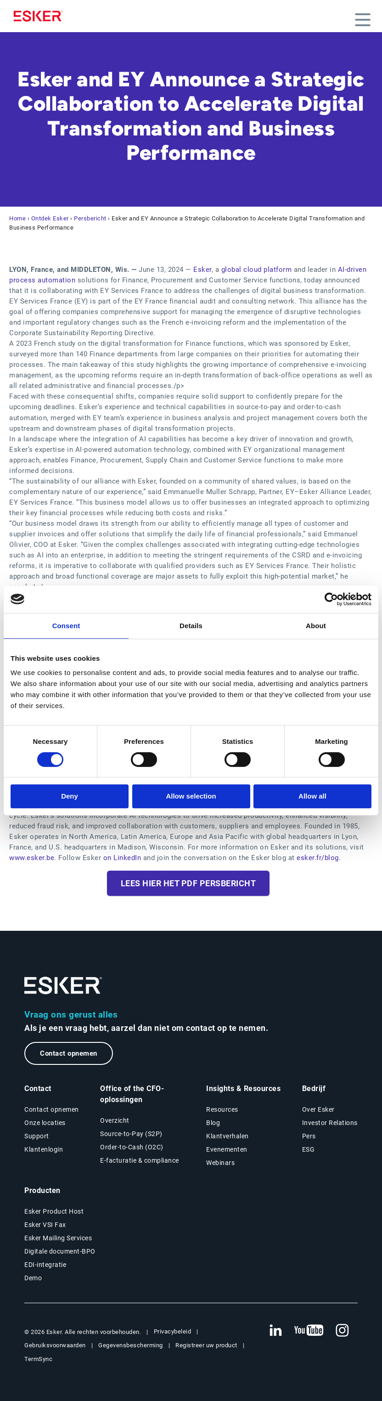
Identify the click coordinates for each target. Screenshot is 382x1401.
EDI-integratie (45, 1264)
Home (17, 218)
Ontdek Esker (50, 218)
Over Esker (318, 1109)
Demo (33, 1278)
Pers (309, 1136)
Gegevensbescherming (130, 1345)
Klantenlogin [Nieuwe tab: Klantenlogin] (43, 1149)
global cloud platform (257, 269)
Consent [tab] (66, 626)
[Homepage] (40, 16)
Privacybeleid (172, 1331)
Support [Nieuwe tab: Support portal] (36, 1136)
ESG (308, 1149)
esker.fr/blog (318, 858)
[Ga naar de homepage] (63, 986)
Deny (69, 796)
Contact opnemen (68, 1053)
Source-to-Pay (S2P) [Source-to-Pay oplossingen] (131, 1133)
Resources (222, 1109)
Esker (202, 269)
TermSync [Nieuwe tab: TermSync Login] (38, 1359)
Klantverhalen (227, 1136)
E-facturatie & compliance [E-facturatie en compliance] (139, 1160)
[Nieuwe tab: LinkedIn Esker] (275, 1330)
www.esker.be (31, 858)
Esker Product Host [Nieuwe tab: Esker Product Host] (54, 1211)
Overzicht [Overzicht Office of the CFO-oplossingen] (114, 1120)
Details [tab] (191, 626)
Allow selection (191, 796)
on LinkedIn (122, 858)
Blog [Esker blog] (213, 1122)
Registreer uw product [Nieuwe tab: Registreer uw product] (206, 1345)
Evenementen (226, 1149)
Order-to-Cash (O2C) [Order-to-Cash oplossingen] (131, 1147)
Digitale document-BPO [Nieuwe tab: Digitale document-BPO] (60, 1251)
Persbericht (90, 218)
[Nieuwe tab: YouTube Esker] (309, 1330)
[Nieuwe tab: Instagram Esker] (342, 1330)
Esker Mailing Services (58, 1238)
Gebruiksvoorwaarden (55, 1345)
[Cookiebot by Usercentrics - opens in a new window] (331, 599)
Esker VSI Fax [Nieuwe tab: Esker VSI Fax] (45, 1224)
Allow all (312, 796)
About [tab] (316, 626)
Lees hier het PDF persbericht (188, 883)
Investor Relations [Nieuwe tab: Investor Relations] (330, 1122)
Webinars (220, 1162)
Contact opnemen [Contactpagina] (51, 1109)
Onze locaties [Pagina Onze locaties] (45, 1122)
